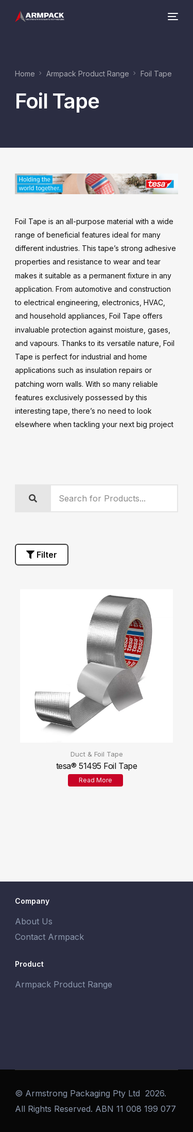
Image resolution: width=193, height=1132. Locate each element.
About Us (33, 921)
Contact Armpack (49, 937)
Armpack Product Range (63, 984)
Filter (41, 554)
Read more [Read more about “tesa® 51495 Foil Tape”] (95, 780)
